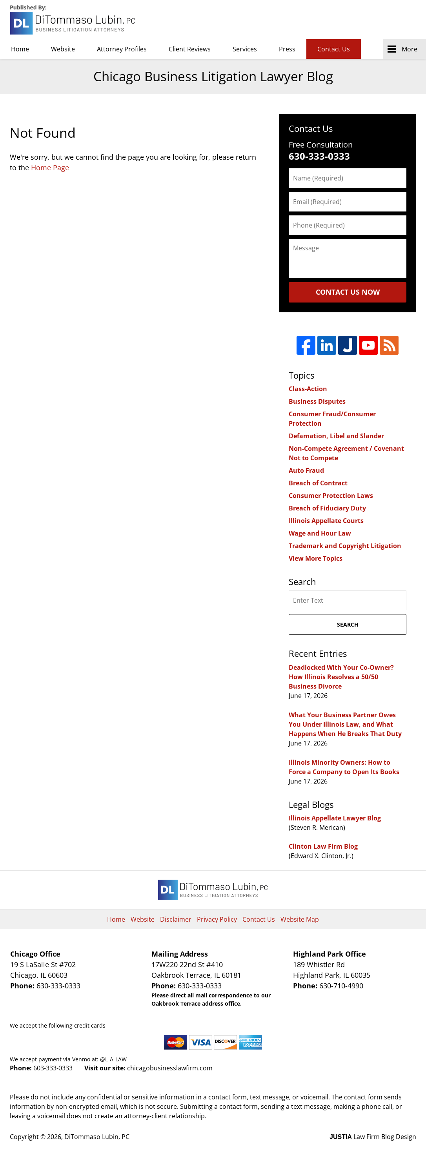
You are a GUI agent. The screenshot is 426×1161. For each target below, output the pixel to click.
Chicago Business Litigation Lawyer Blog (73, 20)
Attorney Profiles (122, 49)
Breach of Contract (318, 483)
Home (20, 49)
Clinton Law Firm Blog (323, 846)
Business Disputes (317, 401)
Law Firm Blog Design (373, 1136)
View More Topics (315, 558)
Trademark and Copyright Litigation (345, 545)
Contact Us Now (348, 292)
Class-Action (308, 389)
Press (287, 49)
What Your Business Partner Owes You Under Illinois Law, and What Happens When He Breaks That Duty (345, 724)
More (409, 49)
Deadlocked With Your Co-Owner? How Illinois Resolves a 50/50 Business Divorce (341, 677)
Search (348, 624)
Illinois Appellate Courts (326, 520)
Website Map (299, 919)
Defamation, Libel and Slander (336, 436)
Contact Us (333, 49)
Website (63, 49)
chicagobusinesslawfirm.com (170, 1068)
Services (245, 49)
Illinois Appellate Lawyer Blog (335, 818)
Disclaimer (175, 919)
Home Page (50, 167)
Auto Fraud (306, 470)
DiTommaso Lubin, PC (380, 20)
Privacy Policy (217, 919)
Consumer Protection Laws (331, 495)
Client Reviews (190, 49)
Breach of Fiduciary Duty (327, 508)
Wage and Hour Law (320, 533)
